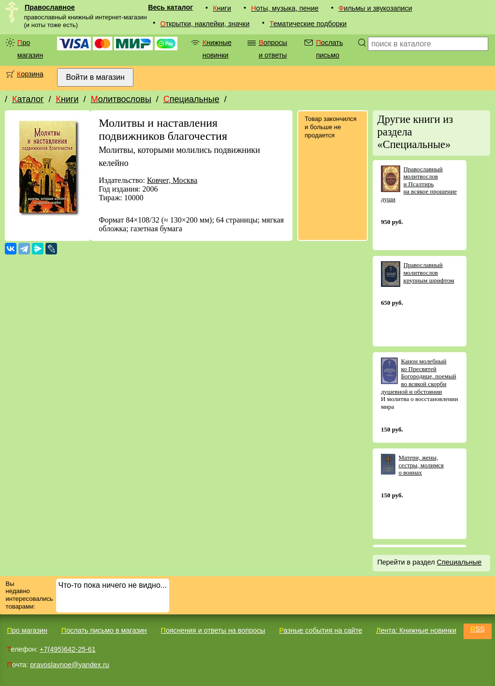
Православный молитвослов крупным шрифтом (428, 272)
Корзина (30, 74)
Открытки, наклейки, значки (205, 24)
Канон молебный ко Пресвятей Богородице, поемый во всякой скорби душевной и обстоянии (418, 376)
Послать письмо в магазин (104, 630)
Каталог (28, 99)
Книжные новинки (217, 49)
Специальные (191, 99)
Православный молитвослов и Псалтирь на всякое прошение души (419, 184)
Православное (50, 7)
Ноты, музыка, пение (285, 8)
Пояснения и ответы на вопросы (213, 630)
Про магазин (30, 49)
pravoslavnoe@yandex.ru (69, 665)
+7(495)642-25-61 (68, 649)
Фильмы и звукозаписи (375, 8)
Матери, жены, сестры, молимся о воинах (420, 465)
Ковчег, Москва (172, 180)
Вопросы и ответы (273, 49)
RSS (477, 629)
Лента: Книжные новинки (416, 630)
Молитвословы (121, 99)
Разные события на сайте (320, 630)
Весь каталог (170, 7)
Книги (222, 8)
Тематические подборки (308, 24)
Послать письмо (329, 49)
